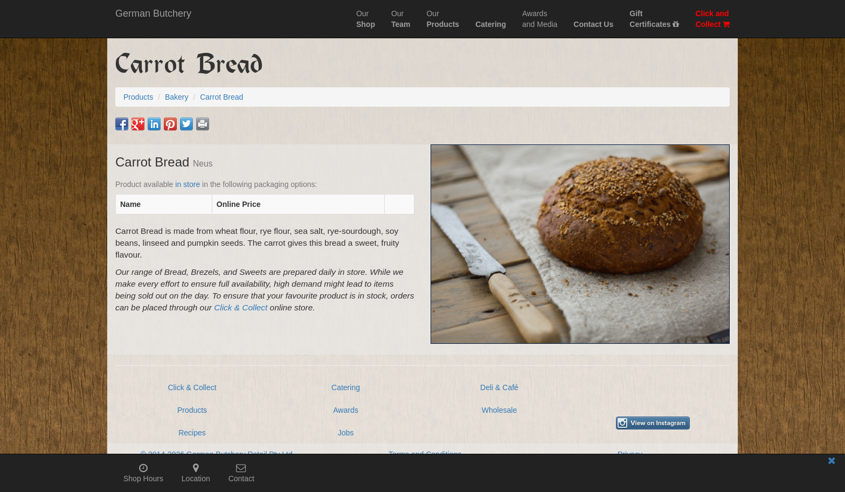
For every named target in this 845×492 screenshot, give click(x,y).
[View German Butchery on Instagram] (653, 423)
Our (365, 19)
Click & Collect (240, 307)
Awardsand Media (539, 19)
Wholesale (499, 410)
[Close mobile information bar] (831, 462)
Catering (345, 387)
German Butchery (153, 13)
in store (187, 184)
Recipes (192, 432)
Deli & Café (499, 387)
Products (192, 410)
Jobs (346, 432)
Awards (345, 410)
